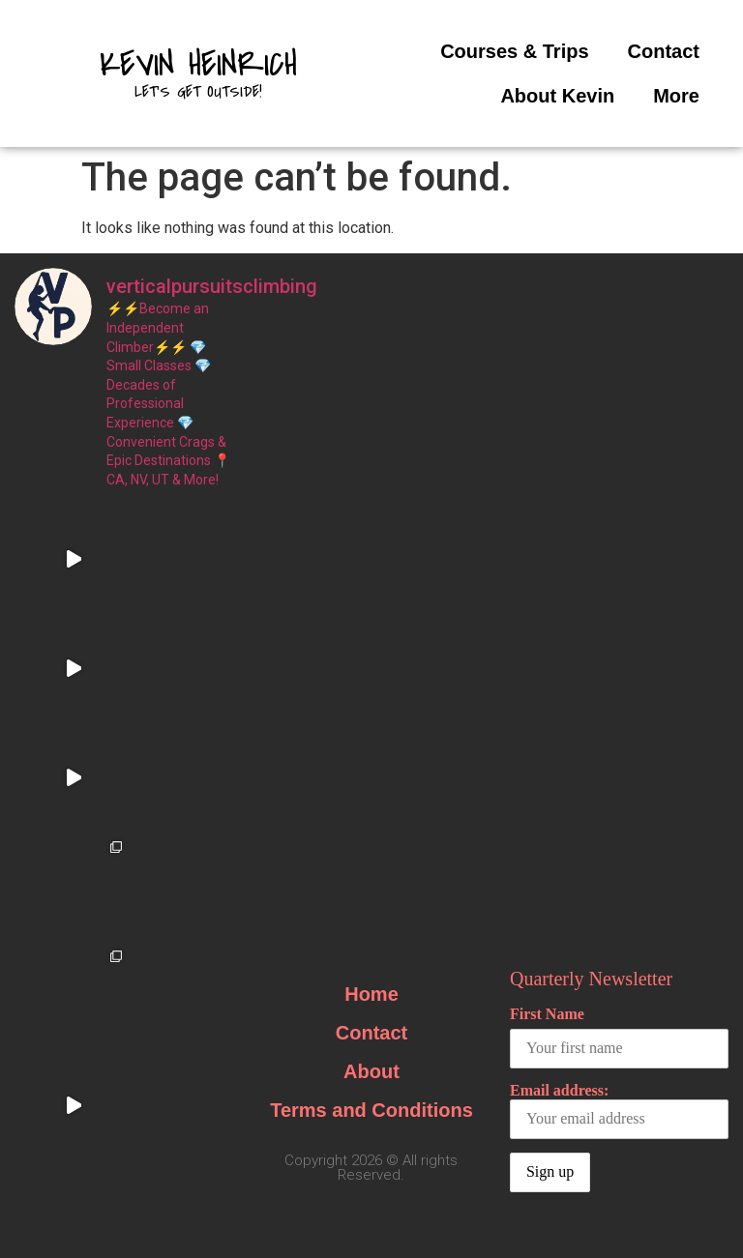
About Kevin (557, 95)
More (676, 95)
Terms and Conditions (371, 782)
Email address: (619, 782)
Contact (663, 51)
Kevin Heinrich (198, 65)
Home (371, 666)
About (371, 743)
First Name (547, 686)
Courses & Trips (514, 51)
